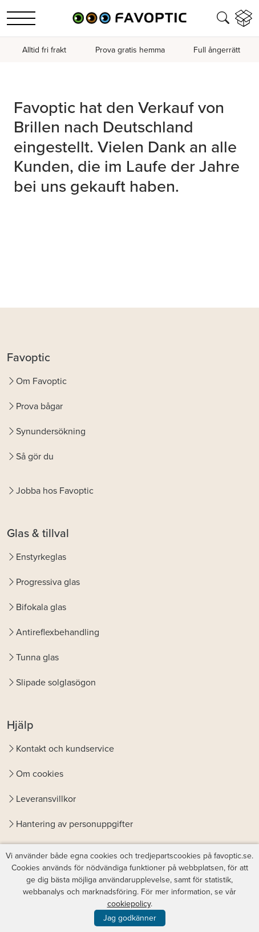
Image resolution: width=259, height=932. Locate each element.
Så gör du (35, 456)
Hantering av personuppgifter (74, 823)
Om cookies (39, 773)
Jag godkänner (129, 918)
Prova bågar (39, 406)
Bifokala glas (41, 607)
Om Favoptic (41, 381)
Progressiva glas (48, 581)
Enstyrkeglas (41, 556)
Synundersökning (51, 431)
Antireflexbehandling (57, 632)
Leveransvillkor (46, 798)
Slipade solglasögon (56, 682)
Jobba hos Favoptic (55, 490)
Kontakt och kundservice (65, 748)
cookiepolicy (129, 904)
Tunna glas (37, 657)
